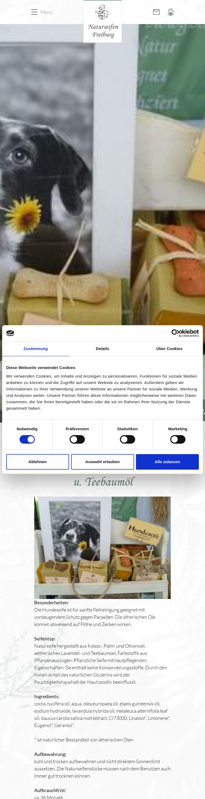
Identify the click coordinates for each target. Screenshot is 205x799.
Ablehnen (37, 461)
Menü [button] (46, 12)
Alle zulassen (167, 461)
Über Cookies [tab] (169, 348)
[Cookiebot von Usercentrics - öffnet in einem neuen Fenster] (175, 333)
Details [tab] (102, 348)
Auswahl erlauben (102, 461)
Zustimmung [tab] (36, 348)
